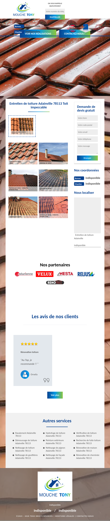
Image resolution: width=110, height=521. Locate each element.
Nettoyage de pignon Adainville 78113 (55, 449)
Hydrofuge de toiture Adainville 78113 (55, 434)
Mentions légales (64, 516)
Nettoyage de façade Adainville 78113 (55, 456)
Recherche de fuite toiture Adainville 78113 (88, 442)
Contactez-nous (85, 516)
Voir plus (55, 395)
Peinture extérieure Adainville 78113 (55, 442)
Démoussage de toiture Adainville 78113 (26, 442)
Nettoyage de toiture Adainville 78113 (25, 449)
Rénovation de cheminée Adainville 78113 (87, 456)
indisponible (33, 26)
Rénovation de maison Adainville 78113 (86, 449)
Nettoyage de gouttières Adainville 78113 (26, 456)
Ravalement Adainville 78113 (25, 434)
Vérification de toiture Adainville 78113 (86, 434)
